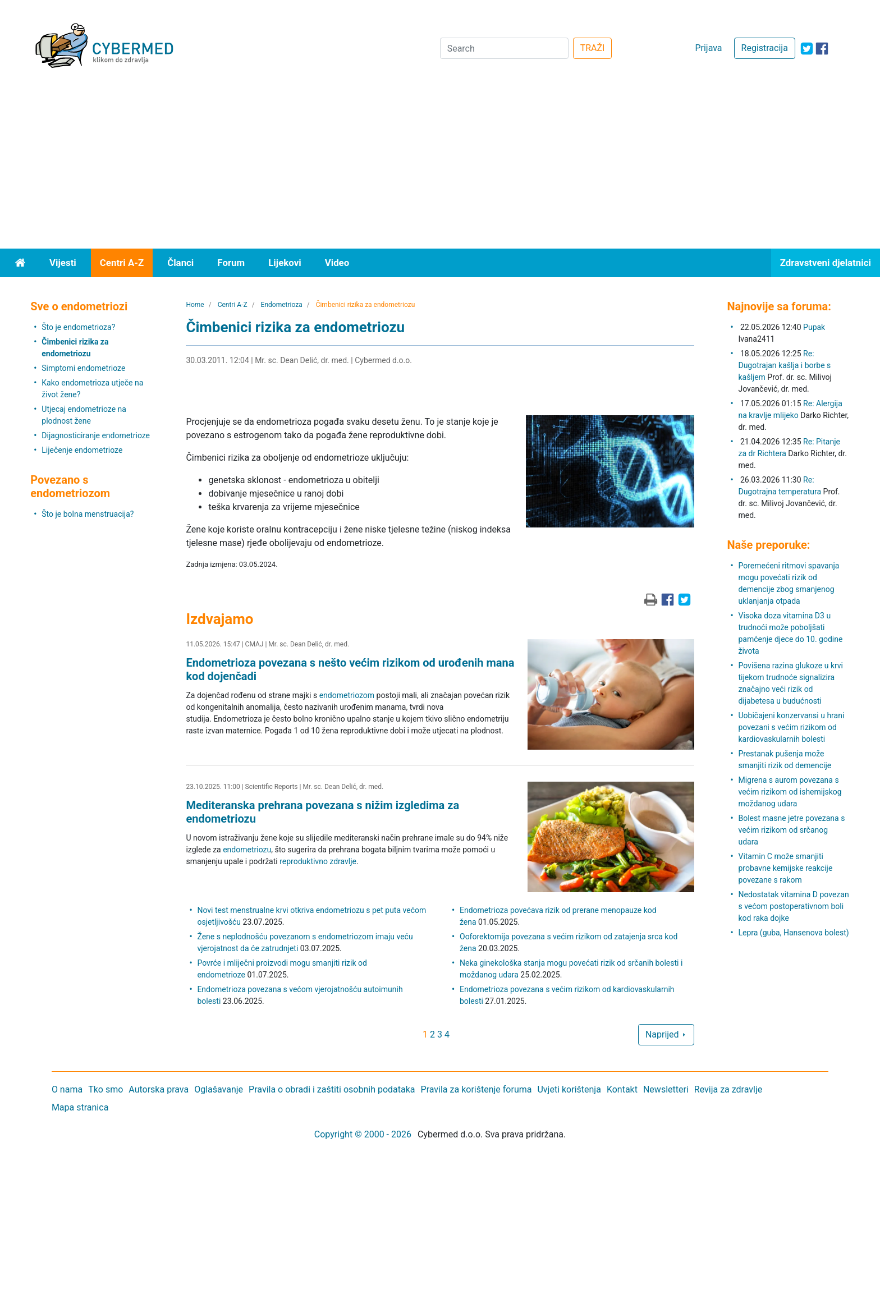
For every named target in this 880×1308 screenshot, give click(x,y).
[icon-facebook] (822, 49)
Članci (180, 262)
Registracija (764, 48)
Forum (231, 262)
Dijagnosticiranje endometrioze (96, 435)
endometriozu (247, 849)
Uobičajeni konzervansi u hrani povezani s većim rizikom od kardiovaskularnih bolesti (791, 727)
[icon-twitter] (807, 49)
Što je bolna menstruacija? (88, 514)
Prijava (708, 48)
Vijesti (62, 262)
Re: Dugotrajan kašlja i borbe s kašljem (784, 365)
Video (337, 262)
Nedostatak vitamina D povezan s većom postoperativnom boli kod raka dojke (793, 906)
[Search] (504, 48)
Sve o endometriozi (78, 306)
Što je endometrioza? (78, 327)
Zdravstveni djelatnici (825, 262)
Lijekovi (284, 262)
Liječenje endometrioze (82, 450)
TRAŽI (592, 48)
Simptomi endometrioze (83, 368)
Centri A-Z (122, 262)
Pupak (814, 327)
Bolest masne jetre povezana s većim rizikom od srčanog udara (791, 830)
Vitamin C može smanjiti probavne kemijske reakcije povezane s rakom (785, 868)
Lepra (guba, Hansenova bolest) (793, 932)
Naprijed (666, 1034)
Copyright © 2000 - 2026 (362, 1134)
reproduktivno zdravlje (317, 861)
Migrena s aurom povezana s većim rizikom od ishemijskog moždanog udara (789, 791)
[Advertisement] (440, 164)
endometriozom (346, 695)
